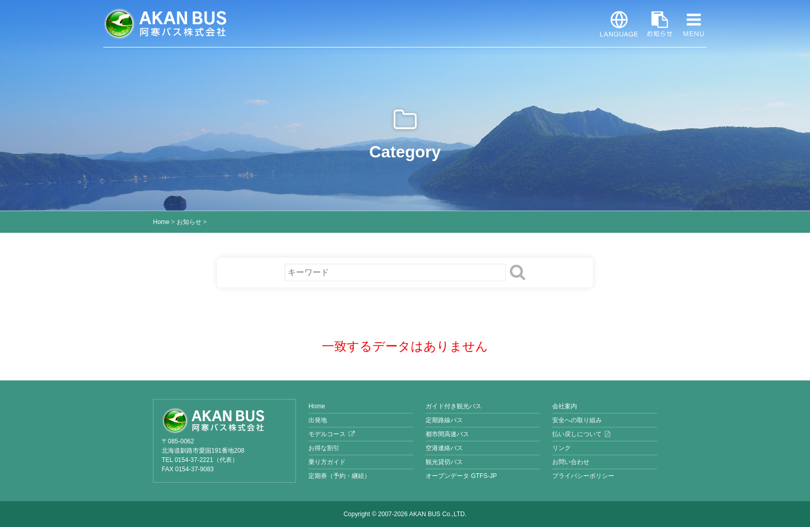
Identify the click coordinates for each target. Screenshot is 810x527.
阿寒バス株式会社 (165, 23)
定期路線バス (444, 420)
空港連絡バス (444, 448)
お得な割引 (323, 448)
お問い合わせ (570, 462)
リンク (561, 448)
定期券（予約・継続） (339, 476)
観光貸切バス (444, 462)
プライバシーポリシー (583, 476)
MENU (694, 24)
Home (161, 222)
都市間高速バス (447, 434)
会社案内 (564, 406)
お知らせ (660, 24)
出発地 (317, 420)
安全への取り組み (577, 420)
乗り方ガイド (327, 462)
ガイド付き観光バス (453, 406)
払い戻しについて (577, 434)
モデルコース (327, 434)
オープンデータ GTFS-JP (461, 476)
